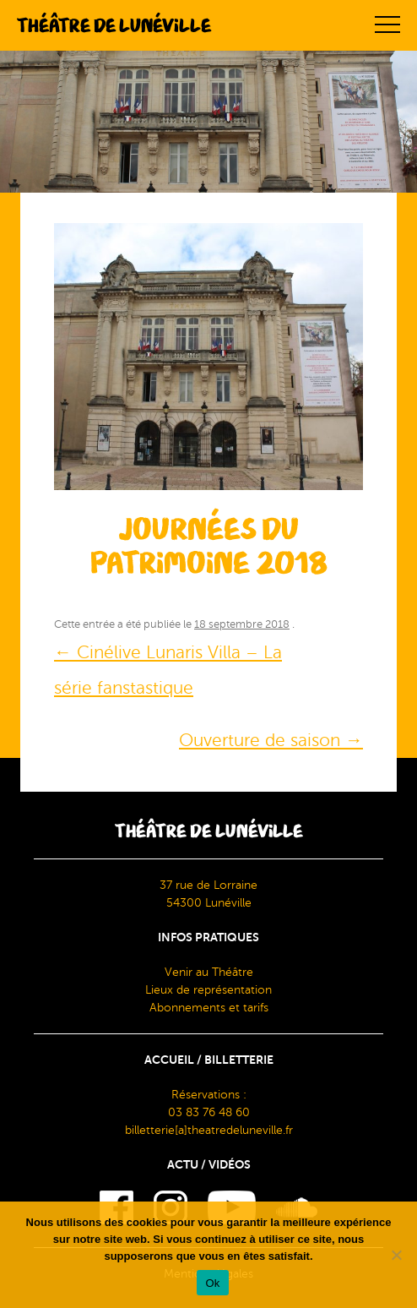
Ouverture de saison (271, 740)
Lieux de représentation (208, 990)
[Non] (395, 1254)
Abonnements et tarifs (208, 1007)
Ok (212, 1283)
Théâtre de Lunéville (114, 25)
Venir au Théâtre (209, 972)
